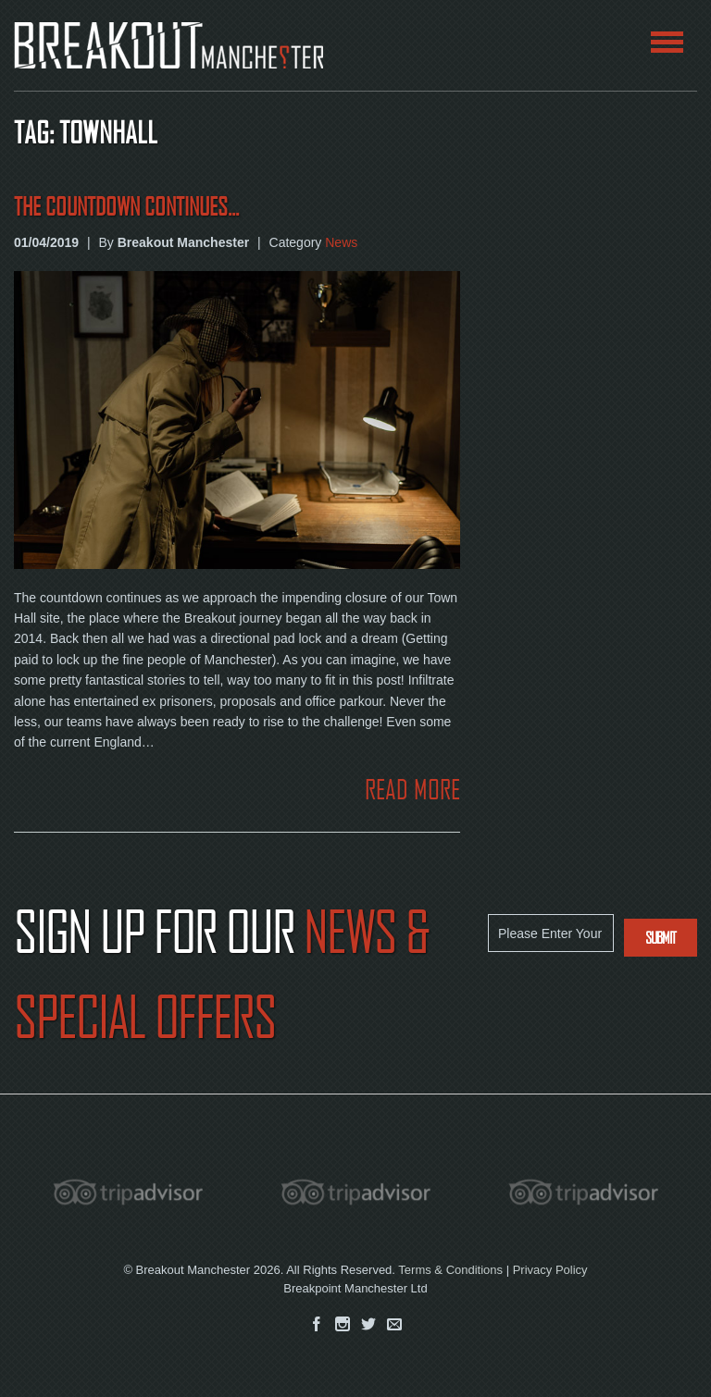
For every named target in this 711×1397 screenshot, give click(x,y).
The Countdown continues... (126, 206)
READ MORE (412, 789)
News (341, 242)
